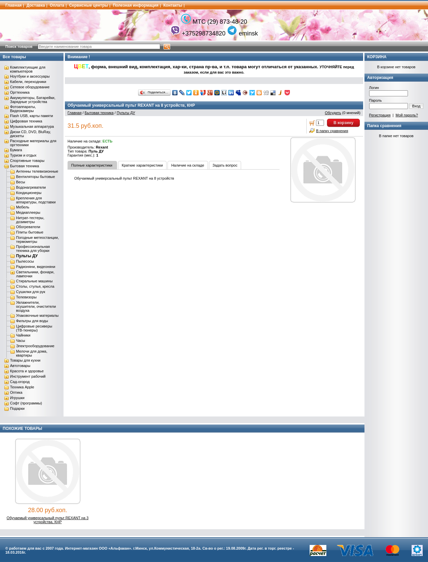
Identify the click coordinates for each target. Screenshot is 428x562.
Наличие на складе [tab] (187, 165)
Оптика (16, 392)
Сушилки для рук (30, 292)
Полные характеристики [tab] (91, 165)
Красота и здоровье (27, 371)
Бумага (16, 150)
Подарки (17, 408)
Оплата (57, 5)
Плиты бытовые (29, 232)
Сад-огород (20, 382)
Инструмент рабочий (27, 376)
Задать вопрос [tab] (225, 165)
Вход (416, 106)
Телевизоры (26, 297)
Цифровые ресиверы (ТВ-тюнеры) (34, 328)
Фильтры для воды (32, 321)
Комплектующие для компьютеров (27, 69)
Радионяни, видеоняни (35, 267)
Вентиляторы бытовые (35, 177)
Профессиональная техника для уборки (33, 249)
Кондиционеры (28, 193)
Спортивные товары (27, 161)
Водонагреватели (31, 187)
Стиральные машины (34, 281)
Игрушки (17, 398)
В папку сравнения (332, 131)
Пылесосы (25, 261)
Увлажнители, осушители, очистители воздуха (36, 306)
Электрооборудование (35, 346)
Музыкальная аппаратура (32, 126)
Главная (13, 5)
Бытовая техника (24, 166)
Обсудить (333, 113)
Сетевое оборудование (29, 87)
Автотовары (20, 366)
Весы (20, 182)
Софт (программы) (26, 403)
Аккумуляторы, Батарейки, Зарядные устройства (32, 100)
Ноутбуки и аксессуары (29, 76)
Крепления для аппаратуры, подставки (36, 200)
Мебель (22, 207)
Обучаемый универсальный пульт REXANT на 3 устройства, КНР (48, 520)
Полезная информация (135, 5)
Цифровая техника (26, 121)
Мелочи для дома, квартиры (31, 353)
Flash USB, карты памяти (31, 116)
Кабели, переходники (28, 82)
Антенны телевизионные (37, 171)
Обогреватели (28, 227)
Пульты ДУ (27, 256)
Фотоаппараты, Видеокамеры (23, 109)
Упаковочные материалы (37, 315)
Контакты (173, 5)
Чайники (23, 335)
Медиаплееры (28, 212)
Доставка (35, 5)
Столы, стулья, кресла (35, 286)
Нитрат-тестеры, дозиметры (30, 220)
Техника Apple (22, 387)
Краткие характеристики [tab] (142, 165)
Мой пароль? (407, 115)
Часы (20, 341)
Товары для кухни (25, 360)
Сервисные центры (88, 5)
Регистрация (380, 115)
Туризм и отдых (23, 155)
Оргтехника (19, 92)
